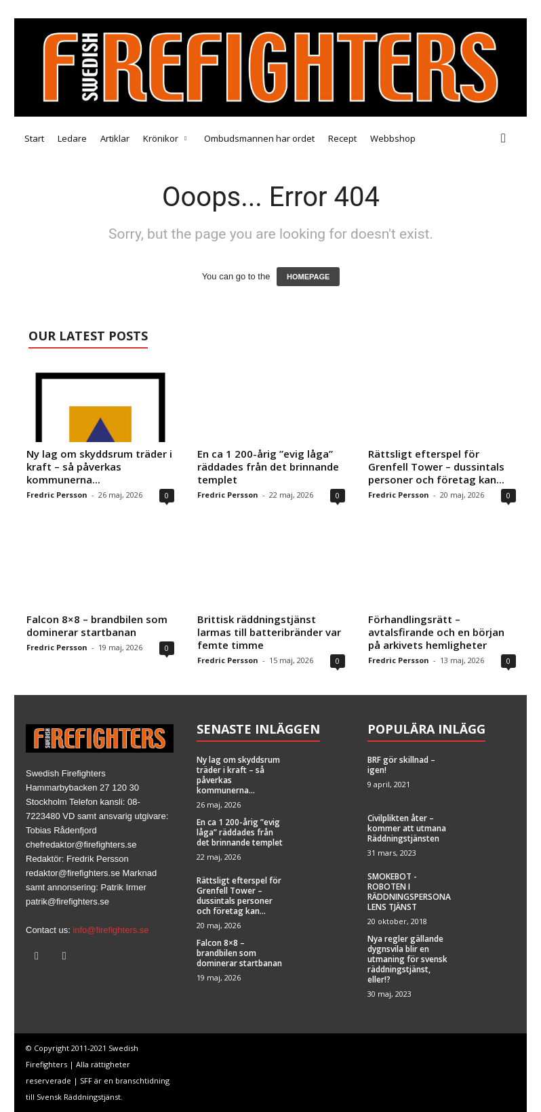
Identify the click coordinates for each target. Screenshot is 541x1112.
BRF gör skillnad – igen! (401, 765)
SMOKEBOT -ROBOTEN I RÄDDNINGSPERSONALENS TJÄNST (409, 892)
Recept (342, 138)
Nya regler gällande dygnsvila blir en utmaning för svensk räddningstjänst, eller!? (407, 959)
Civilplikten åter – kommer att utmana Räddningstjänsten (406, 828)
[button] (506, 138)
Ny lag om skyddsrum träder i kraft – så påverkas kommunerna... (99, 466)
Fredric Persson (56, 495)
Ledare (72, 138)
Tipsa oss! (96, 9)
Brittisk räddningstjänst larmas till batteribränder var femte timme (269, 632)
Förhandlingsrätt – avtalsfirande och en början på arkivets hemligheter (436, 632)
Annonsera (148, 9)
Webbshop (393, 138)
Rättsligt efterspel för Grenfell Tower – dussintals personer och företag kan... (436, 466)
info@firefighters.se (110, 930)
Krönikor (164, 138)
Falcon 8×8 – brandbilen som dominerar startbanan (96, 625)
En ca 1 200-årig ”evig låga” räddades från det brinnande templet (268, 466)
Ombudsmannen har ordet (259, 138)
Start (34, 138)
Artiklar (114, 138)
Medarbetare (40, 9)
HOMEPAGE (308, 277)
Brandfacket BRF (215, 9)
